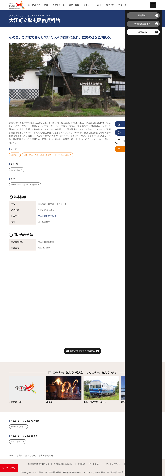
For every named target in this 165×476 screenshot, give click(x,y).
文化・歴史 (16, 170)
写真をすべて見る (131, 124)
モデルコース (58, 5)
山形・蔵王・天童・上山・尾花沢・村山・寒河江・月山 (47, 155)
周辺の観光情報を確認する (82, 351)
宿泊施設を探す (18, 427)
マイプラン (9, 467)
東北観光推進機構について (38, 464)
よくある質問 (132, 464)
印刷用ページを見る (132, 132)
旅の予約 (110, 5)
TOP (11, 455)
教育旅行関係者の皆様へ (63, 464)
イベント (98, 5)
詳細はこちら (15, 377)
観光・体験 (74, 5)
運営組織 (81, 464)
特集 (46, 5)
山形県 (15, 155)
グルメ (86, 5)
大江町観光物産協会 (47, 216)
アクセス (122, 5)
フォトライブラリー (114, 464)
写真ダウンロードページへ (133, 141)
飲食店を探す (17, 441)
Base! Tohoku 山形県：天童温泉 (25, 185)
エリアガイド (34, 5)
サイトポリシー (95, 464)
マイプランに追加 (131, 149)
